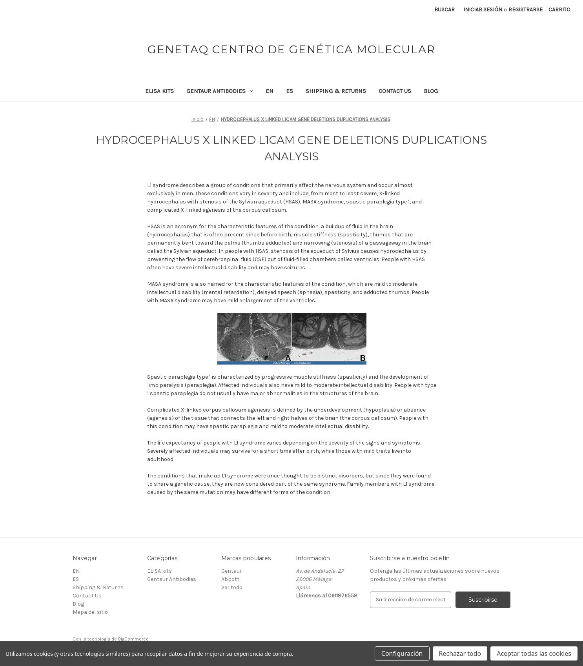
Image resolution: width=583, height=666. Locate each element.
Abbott (230, 579)
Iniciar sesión (482, 9)
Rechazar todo (460, 653)
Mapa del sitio (90, 612)
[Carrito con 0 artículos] (559, 9)
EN (269, 90)
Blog (431, 90)
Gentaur (231, 571)
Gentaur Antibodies (219, 90)
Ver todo (231, 587)
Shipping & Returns (336, 90)
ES (289, 90)
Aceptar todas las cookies (534, 653)
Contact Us (395, 90)
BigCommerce (133, 639)
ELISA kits (159, 90)
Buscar (444, 9)
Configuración (402, 653)
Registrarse (525, 9)
